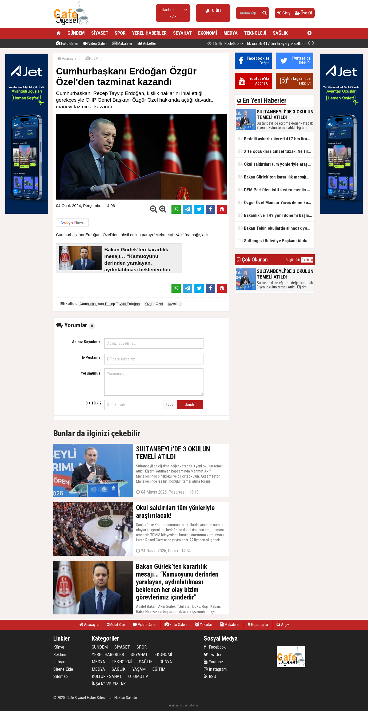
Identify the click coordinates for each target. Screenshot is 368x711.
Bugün (290, 260)
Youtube (213, 661)
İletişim (59, 661)
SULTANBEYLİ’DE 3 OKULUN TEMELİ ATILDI (258, 43)
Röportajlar (258, 624)
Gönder (190, 404)
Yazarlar (203, 624)
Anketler (147, 43)
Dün (298, 260)
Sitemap (60, 676)
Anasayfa (67, 58)
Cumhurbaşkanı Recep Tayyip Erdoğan (109, 304)
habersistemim (189, 705)
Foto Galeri (67, 43)
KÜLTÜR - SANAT (107, 676)
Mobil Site (116, 624)
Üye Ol (303, 12)
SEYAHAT (182, 33)
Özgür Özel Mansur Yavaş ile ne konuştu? (276, 202)
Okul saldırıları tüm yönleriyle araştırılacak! (276, 164)
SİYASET (99, 33)
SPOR (120, 33)
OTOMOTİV (138, 676)
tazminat (174, 304)
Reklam (59, 654)
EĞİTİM (158, 669)
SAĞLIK (280, 33)
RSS (210, 676)
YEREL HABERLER (149, 33)
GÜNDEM (76, 33)
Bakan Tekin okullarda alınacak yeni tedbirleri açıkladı (276, 228)
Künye (58, 647)
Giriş (283, 12)
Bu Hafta (307, 260)
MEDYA (230, 33)
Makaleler (122, 43)
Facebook (215, 647)
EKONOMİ (207, 33)
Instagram (215, 669)
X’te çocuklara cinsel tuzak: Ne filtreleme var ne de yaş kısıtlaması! (276, 151)
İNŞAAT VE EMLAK (109, 683)
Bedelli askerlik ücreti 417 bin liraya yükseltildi (276, 139)
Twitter (213, 654)
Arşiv (283, 624)
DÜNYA (165, 661)
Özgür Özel (154, 304)
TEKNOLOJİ (255, 33)
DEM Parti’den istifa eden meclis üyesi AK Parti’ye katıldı (276, 189)
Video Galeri (95, 43)
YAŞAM (139, 669)
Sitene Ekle (63, 669)
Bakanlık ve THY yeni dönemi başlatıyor (276, 215)
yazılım (173, 705)
